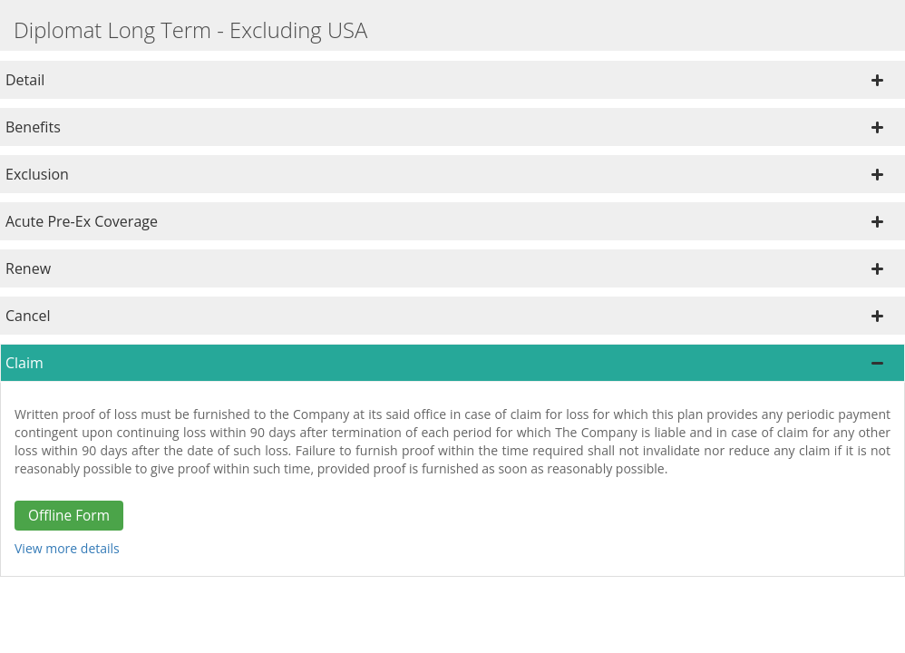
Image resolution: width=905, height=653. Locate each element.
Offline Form (69, 515)
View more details (67, 548)
